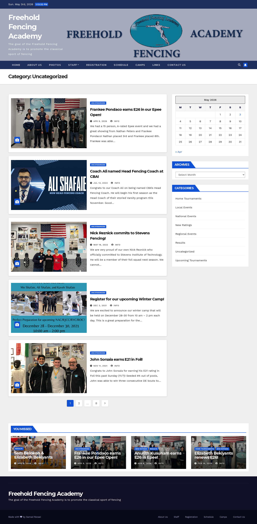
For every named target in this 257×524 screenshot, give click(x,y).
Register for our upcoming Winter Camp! (127, 299)
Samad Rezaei (33, 517)
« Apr (178, 151)
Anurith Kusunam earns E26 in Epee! (157, 455)
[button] (239, 64)
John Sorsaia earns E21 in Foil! (116, 359)
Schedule (121, 64)
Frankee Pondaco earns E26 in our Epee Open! (97, 455)
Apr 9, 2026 (100, 121)
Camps (140, 64)
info (115, 121)
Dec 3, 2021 (100, 305)
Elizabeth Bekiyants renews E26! (213, 455)
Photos (55, 64)
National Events (185, 216)
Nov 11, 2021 (100, 366)
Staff (73, 64)
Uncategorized (98, 103)
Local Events (183, 207)
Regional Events (185, 233)
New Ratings (183, 225)
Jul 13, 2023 (100, 183)
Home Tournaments (188, 198)
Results (180, 242)
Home (16, 64)
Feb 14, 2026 (205, 463)
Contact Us (176, 64)
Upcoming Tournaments (191, 260)
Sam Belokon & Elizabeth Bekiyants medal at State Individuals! (33, 459)
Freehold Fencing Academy (25, 26)
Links (156, 64)
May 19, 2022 (100, 245)
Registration (96, 64)
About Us (34, 64)
